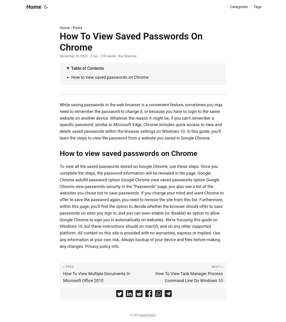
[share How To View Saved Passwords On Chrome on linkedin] (129, 294)
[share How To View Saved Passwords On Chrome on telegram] (168, 294)
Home (33, 7)
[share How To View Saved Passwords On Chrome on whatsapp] (158, 294)
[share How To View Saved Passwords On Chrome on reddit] (139, 294)
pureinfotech (147, 315)
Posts (77, 28)
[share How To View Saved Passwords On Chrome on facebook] (148, 294)
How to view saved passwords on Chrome (110, 77)
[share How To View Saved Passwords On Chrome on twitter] (119, 294)
